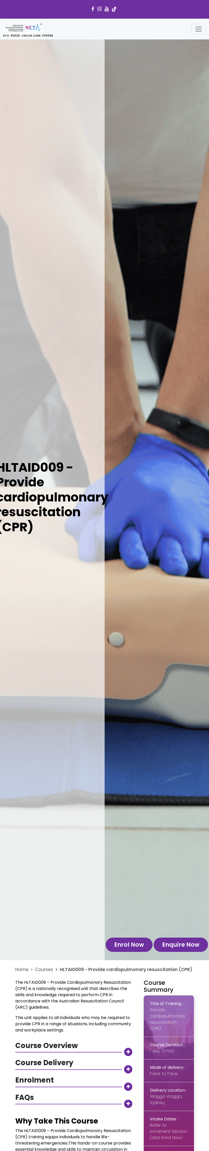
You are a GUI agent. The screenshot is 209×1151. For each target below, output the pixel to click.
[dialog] (199, 1140)
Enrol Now (129, 944)
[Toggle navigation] (198, 29)
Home (21, 969)
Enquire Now (180, 944)
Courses (44, 969)
